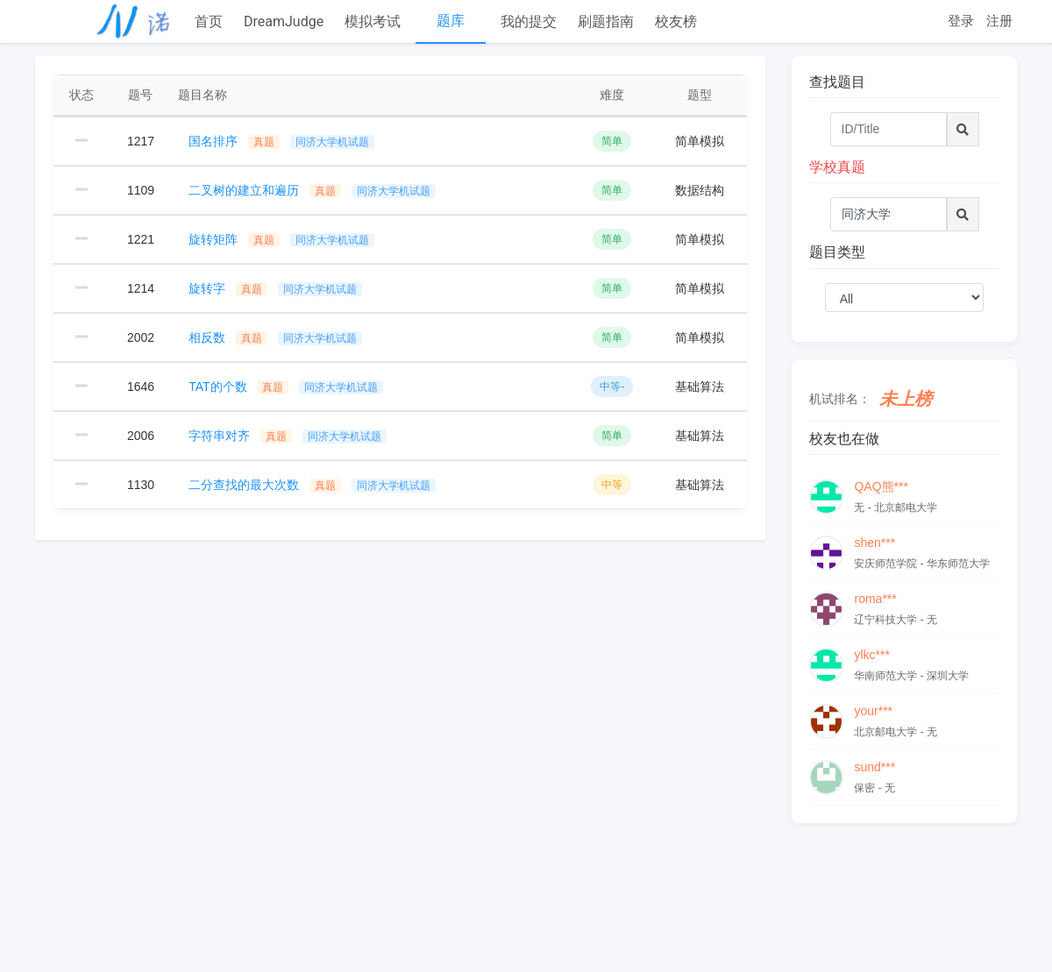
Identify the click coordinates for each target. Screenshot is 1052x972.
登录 (961, 20)
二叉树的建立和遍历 (312, 190)
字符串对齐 (287, 436)
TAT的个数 (285, 387)
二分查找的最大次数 (312, 485)
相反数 (275, 337)
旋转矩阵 (281, 239)
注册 (999, 20)
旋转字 (275, 288)
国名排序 (281, 141)
